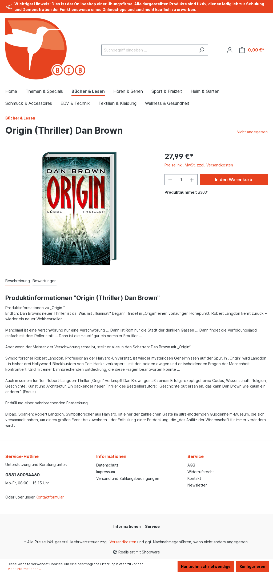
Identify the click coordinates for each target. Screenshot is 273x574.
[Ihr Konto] (230, 50)
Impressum (105, 471)
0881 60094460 (22, 474)
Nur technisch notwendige (206, 566)
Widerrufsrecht (200, 471)
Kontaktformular (49, 497)
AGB (191, 465)
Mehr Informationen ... (24, 569)
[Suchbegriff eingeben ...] (148, 50)
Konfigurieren (252, 566)
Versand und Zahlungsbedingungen (127, 478)
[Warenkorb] (252, 50)
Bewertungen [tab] (45, 280)
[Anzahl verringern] (170, 179)
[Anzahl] (181, 179)
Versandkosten (123, 542)
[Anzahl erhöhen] (192, 179)
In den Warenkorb (233, 179)
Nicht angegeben (252, 132)
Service (195, 456)
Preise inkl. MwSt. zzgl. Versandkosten (198, 165)
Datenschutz (107, 465)
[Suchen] (201, 50)
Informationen (111, 456)
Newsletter (197, 485)
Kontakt (194, 478)
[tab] (17, 281)
